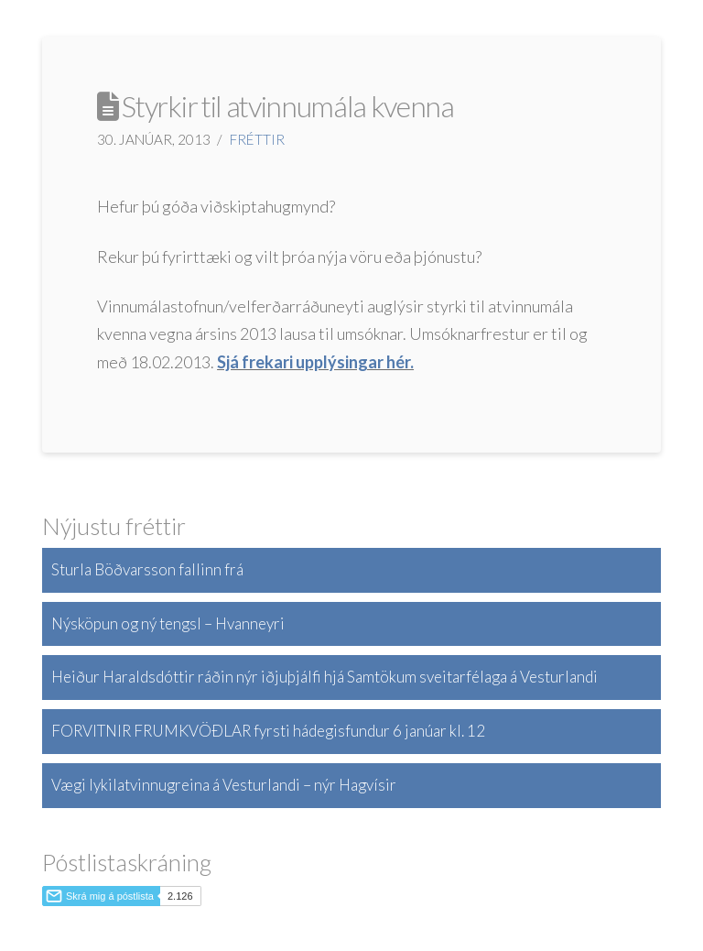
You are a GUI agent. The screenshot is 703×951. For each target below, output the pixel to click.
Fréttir (257, 139)
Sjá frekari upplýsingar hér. (315, 362)
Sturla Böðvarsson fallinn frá (147, 569)
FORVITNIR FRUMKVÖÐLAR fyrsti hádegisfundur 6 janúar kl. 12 (268, 730)
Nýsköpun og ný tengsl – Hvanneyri (168, 623)
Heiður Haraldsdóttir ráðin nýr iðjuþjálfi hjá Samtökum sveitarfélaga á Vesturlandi (324, 676)
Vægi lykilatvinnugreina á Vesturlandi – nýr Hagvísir (223, 784)
